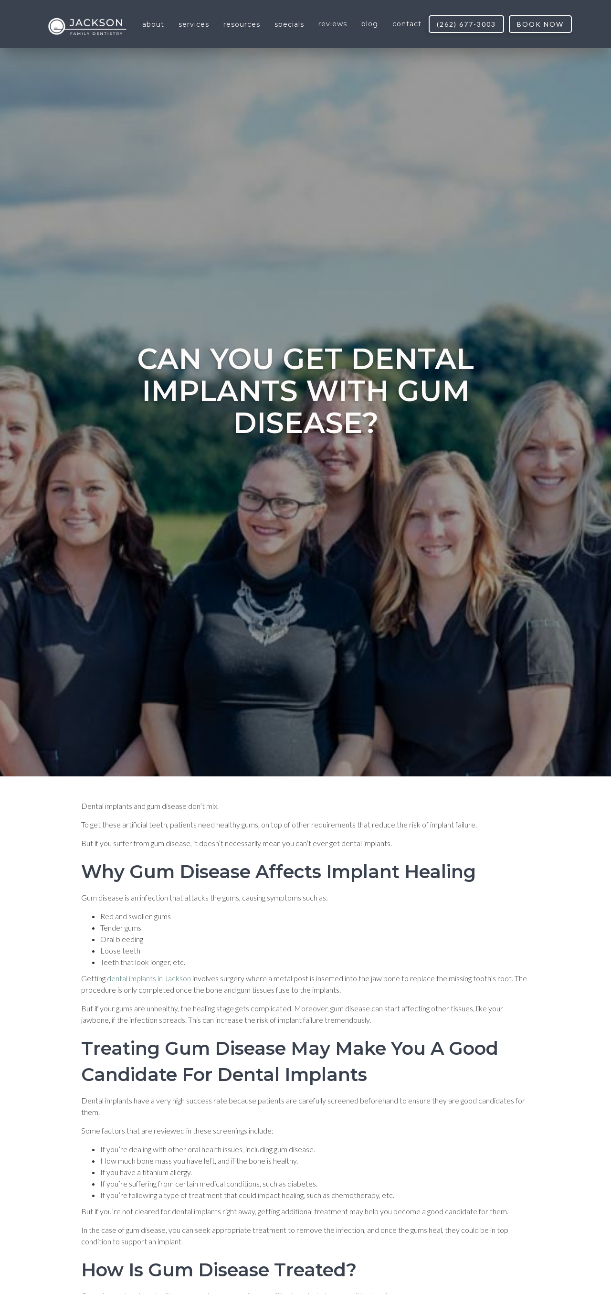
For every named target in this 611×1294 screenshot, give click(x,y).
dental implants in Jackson (149, 978)
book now (540, 24)
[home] (87, 25)
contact (406, 24)
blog (369, 24)
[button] (153, 24)
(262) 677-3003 (466, 24)
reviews (332, 24)
